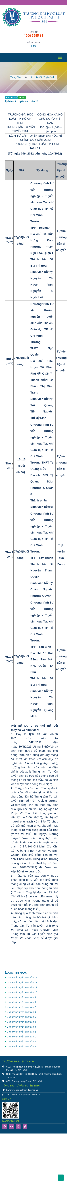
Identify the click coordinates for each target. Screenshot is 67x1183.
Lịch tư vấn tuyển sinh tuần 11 (22, 987)
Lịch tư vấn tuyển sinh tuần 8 (21, 1002)
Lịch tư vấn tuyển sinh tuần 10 (22, 992)
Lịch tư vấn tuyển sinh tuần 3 (21, 1027)
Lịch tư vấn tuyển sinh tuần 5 (21, 1017)
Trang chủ (15, 77)
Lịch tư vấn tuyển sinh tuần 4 (21, 1022)
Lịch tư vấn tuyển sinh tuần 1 (21, 1036)
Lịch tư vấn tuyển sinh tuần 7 (21, 1007)
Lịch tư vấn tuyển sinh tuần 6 (21, 1012)
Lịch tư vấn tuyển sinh (42, 77)
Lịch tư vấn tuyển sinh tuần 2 (21, 1031)
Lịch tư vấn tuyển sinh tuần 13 (22, 977)
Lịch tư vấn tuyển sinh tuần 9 (21, 997)
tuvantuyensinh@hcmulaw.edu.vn (22, 1090)
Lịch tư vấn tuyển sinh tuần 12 (22, 982)
